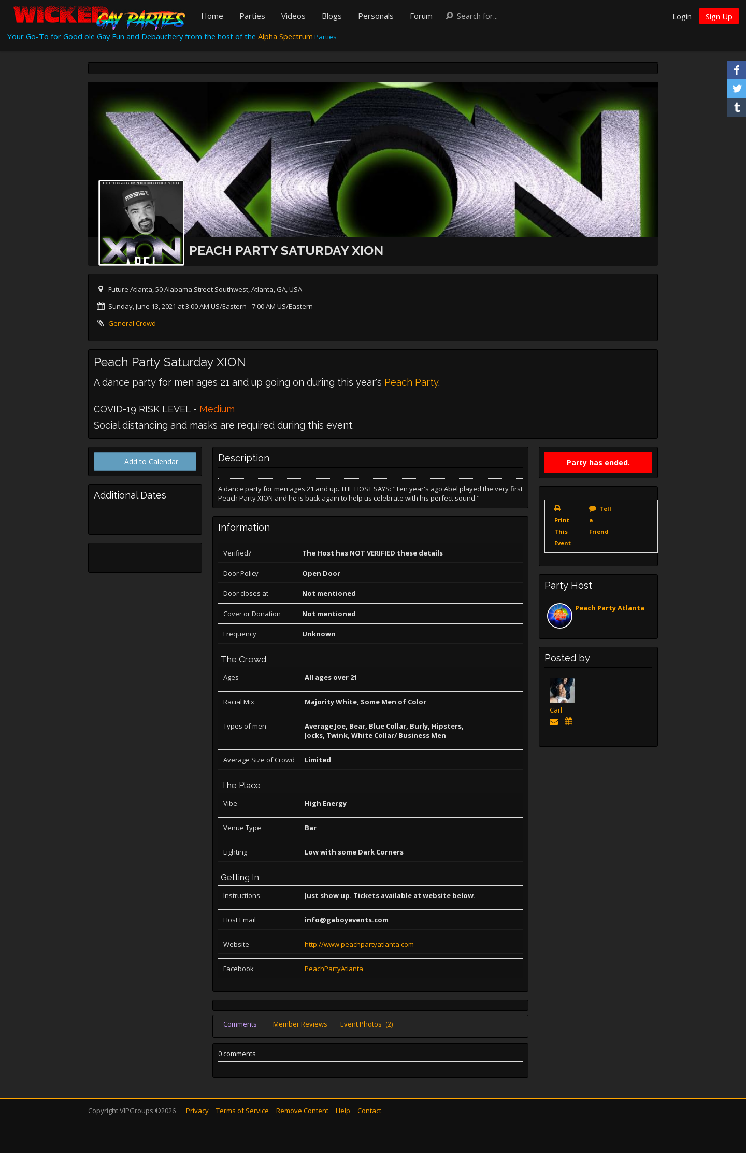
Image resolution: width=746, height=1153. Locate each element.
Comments (240, 1024)
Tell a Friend (600, 520)
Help (343, 1110)
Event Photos (366, 1024)
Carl (556, 710)
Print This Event (562, 531)
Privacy (197, 1110)
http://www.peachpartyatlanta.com (359, 944)
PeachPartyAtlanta (334, 968)
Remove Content (302, 1110)
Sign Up (719, 16)
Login (682, 16)
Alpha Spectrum (285, 36)
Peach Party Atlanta (609, 608)
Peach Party (411, 382)
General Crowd (132, 323)
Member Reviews (300, 1024)
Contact (369, 1110)
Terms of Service (242, 1110)
